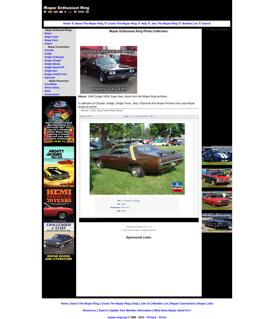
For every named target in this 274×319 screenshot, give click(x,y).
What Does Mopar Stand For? (172, 310)
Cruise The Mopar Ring (122, 23)
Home (67, 23)
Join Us (145, 303)
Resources (89, 310)
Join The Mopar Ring (164, 23)
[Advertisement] (161, 9)
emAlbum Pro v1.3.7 (143, 227)
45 (151, 116)
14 (144, 116)
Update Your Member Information (131, 310)
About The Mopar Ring (89, 23)
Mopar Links (205, 303)
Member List (190, 23)
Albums (84, 110)
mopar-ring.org (117, 317)
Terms (162, 317)
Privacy (151, 317)
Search (206, 23)
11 (136, 116)
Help (144, 23)
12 (138, 116)
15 (146, 116)
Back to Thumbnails (89, 219)
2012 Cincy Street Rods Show (106, 110)
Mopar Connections (182, 303)
